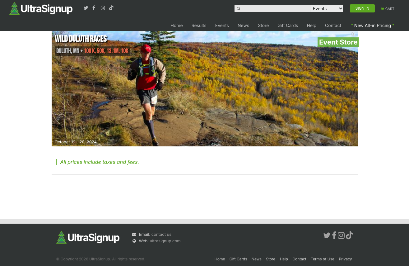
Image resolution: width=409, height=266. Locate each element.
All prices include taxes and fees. (99, 162)
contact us (161, 234)
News (243, 25)
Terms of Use (322, 259)
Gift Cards (287, 25)
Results (199, 25)
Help (312, 25)
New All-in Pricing (372, 25)
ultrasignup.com (165, 240)
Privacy (345, 259)
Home (176, 25)
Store (263, 25)
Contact (333, 25)
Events (222, 25)
